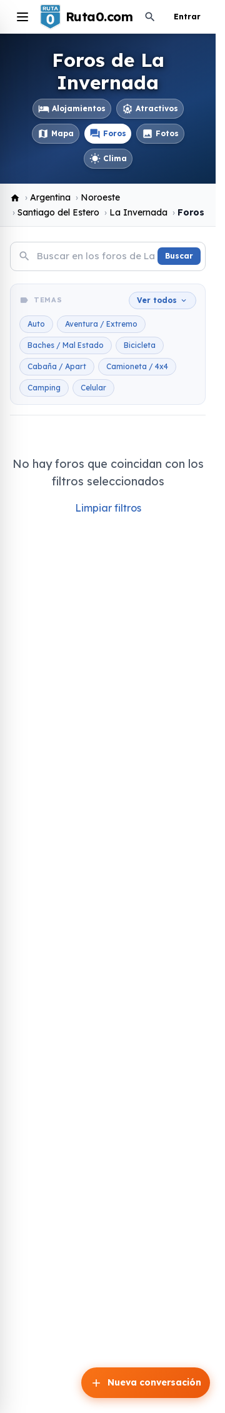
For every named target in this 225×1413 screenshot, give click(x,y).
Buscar (179, 255)
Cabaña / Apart (57, 366)
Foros (107, 133)
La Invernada (138, 212)
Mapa (56, 133)
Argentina (50, 197)
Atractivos (150, 108)
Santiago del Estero (58, 212)
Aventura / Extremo (101, 324)
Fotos (160, 133)
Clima (108, 158)
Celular (93, 387)
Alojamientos (72, 108)
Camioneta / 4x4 (137, 366)
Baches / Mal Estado (66, 345)
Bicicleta (140, 345)
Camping (44, 387)
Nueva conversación (145, 1383)
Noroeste (100, 197)
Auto (36, 324)
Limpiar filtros (108, 508)
